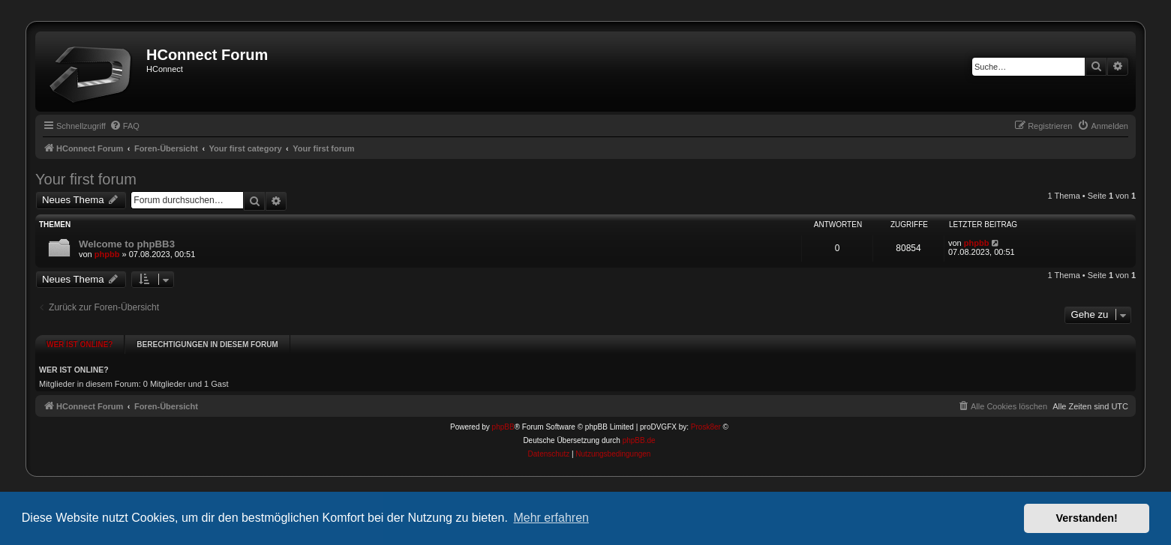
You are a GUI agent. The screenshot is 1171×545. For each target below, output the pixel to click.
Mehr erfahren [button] (551, 517)
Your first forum (86, 179)
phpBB (503, 412)
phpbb (107, 254)
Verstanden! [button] (1087, 518)
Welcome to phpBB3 (127, 244)
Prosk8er (706, 412)
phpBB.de (639, 425)
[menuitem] (125, 126)
